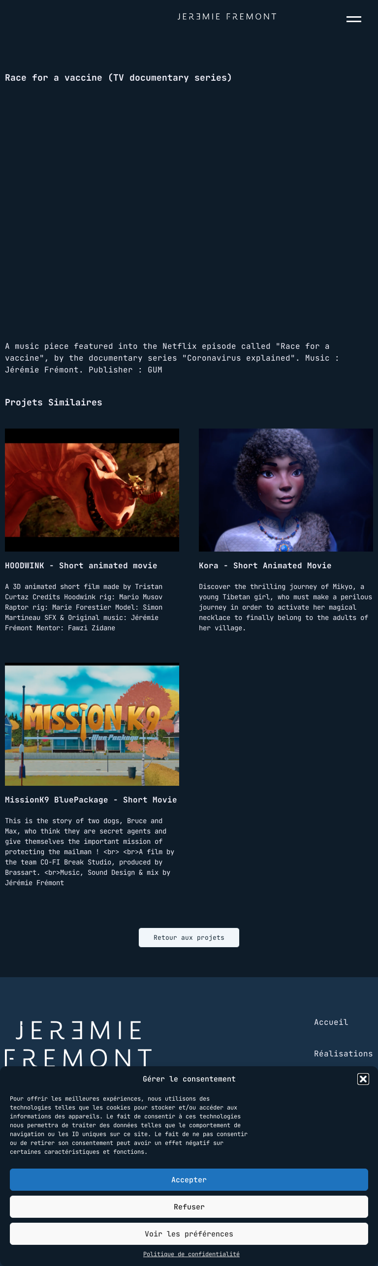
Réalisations (343, 1054)
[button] (363, 1079)
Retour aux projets (189, 937)
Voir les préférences (189, 1234)
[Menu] (356, 19)
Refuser (189, 1207)
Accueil (331, 1022)
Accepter (189, 1180)
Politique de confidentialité (191, 1254)
